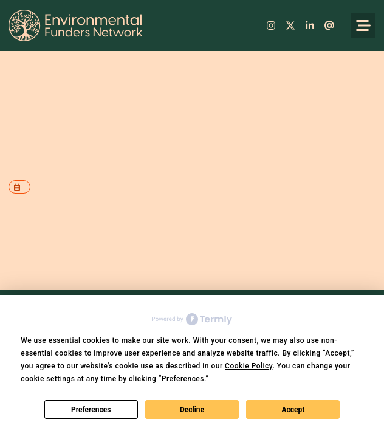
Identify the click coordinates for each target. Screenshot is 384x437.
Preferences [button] (183, 378)
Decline (192, 409)
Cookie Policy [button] (248, 366)
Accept (292, 409)
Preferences (91, 409)
